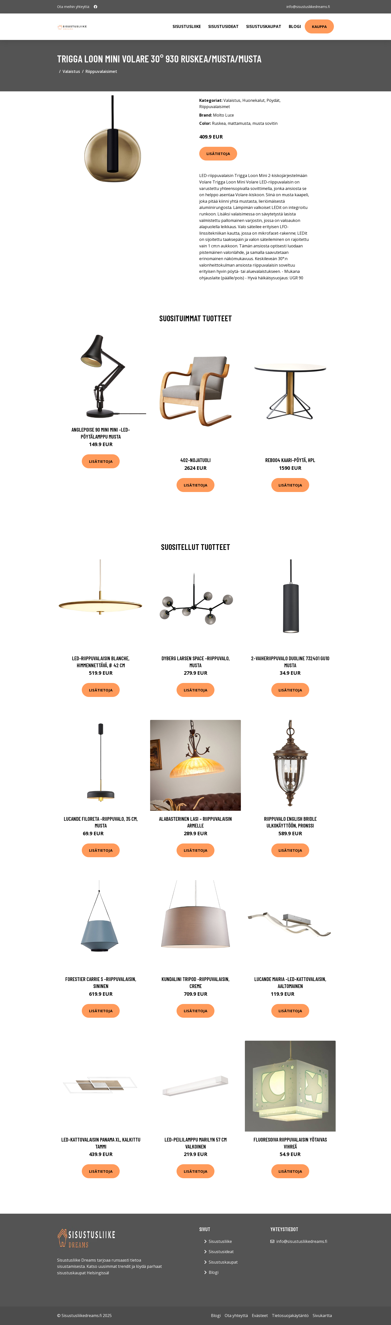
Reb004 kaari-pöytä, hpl (290, 460)
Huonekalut (253, 100)
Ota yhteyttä (236, 1315)
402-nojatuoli (195, 460)
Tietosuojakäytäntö (290, 1315)
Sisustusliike (187, 26)
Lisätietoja (218, 153)
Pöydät (273, 100)
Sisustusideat (223, 26)
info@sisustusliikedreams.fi (308, 6)
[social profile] (95, 6)
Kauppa (319, 26)
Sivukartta (322, 1315)
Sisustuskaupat (263, 26)
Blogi (295, 26)
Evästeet (260, 1315)
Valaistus (71, 71)
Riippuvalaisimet (101, 71)
